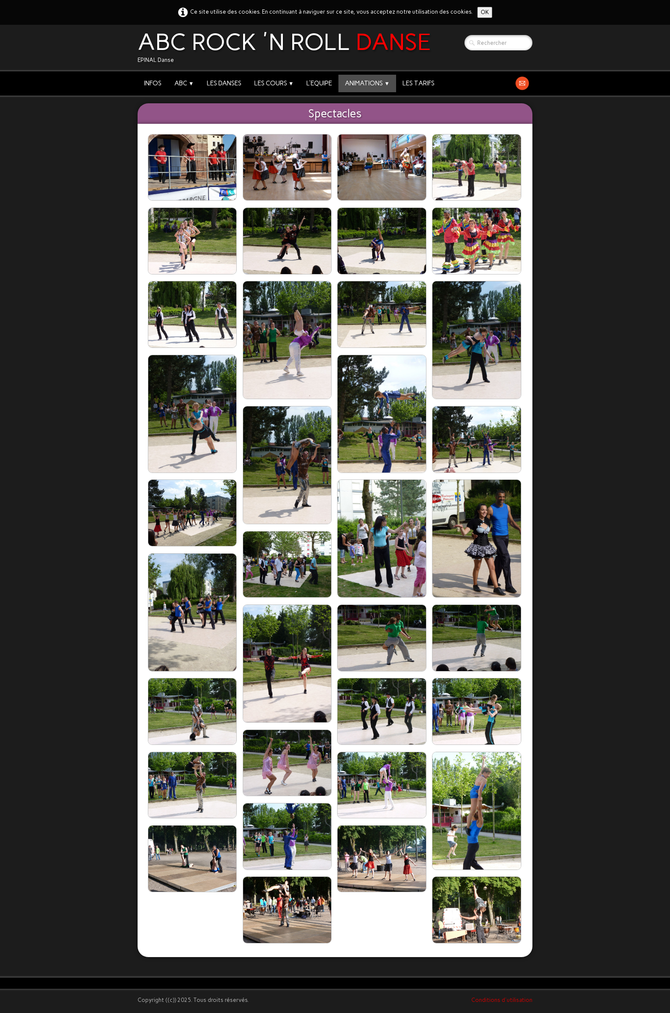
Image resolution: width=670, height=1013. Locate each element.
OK (485, 12)
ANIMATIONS (367, 83)
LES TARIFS (419, 83)
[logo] (287, 48)
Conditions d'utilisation (501, 1000)
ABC (184, 83)
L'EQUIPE (319, 83)
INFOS (153, 83)
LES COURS (274, 83)
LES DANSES (224, 83)
